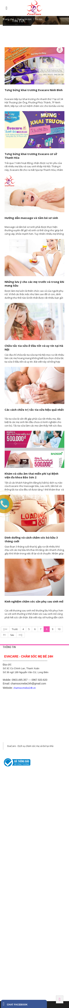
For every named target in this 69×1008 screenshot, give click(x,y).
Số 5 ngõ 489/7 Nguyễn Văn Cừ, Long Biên (24, 854)
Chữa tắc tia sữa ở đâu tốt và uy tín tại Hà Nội (34, 347)
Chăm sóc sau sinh (12, 828)
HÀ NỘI (7, 838)
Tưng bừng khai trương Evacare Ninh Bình (34, 90)
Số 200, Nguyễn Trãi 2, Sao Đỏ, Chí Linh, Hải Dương (29, 876)
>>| (20, 635)
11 (4, 635)
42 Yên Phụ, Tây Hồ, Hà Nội (17, 845)
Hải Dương (9, 868)
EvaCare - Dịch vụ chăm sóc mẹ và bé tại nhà (30, 746)
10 (59, 629)
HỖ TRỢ (7, 777)
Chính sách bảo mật (13, 789)
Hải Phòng (9, 942)
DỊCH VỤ (7, 808)
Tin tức (39, 19)
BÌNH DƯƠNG (10, 890)
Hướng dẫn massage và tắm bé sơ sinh (31, 218)
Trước (15, 629)
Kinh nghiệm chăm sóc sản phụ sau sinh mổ (34, 601)
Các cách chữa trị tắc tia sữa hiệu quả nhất (34, 409)
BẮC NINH (8, 920)
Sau (12, 635)
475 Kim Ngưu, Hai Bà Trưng (17, 859)
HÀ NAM (7, 963)
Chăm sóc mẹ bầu (12, 824)
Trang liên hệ (9, 785)
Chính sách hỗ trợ (11, 798)
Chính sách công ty (12, 794)
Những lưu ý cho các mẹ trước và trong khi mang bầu (34, 283)
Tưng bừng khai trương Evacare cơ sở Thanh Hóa (31, 155)
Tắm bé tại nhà (10, 815)
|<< (5, 629)
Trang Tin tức (24, 19)
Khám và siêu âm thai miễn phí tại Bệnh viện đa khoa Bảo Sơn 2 (31, 475)
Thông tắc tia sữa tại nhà (15, 819)
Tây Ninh (8, 984)
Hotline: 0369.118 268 (13, 880)
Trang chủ (8, 19)
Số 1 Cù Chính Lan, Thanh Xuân (19, 850)
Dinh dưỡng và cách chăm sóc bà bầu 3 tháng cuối (31, 539)
